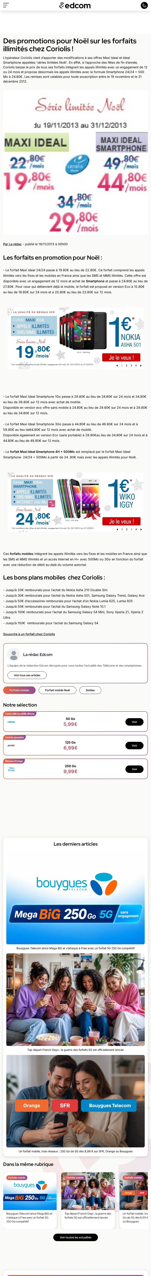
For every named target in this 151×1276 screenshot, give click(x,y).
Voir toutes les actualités (75, 1237)
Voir (134, 722)
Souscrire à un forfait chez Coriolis (29, 634)
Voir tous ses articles (27, 675)
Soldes (90, 690)
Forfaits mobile (19, 690)
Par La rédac (12, 244)
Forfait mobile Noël (57, 690)
